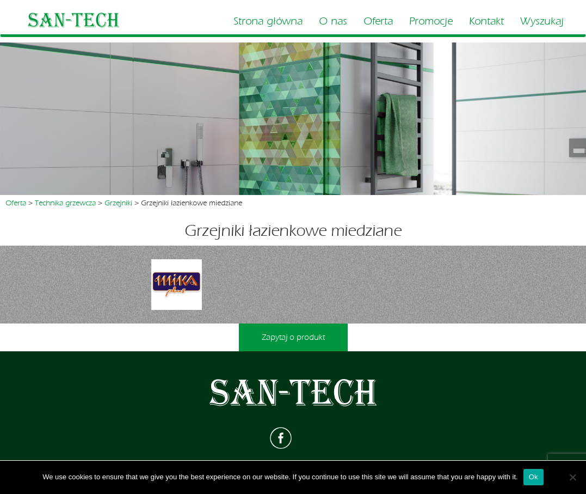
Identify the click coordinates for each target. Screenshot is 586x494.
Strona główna (268, 21)
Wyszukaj (542, 21)
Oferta (378, 21)
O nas (333, 21)
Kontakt (486, 21)
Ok (533, 477)
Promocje (431, 21)
